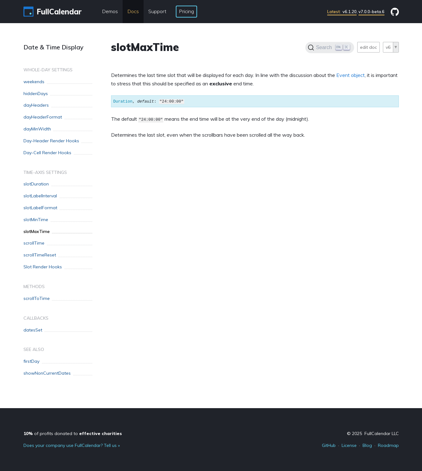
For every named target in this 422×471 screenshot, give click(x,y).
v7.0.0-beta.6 (371, 11)
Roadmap (388, 445)
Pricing (186, 11)
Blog (367, 445)
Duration (122, 101)
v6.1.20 (342, 11)
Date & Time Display (53, 47)
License (349, 445)
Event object (350, 75)
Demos (110, 11)
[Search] (329, 47)
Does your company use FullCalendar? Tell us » (71, 445)
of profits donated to (72, 433)
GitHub (329, 445)
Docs (133, 11)
